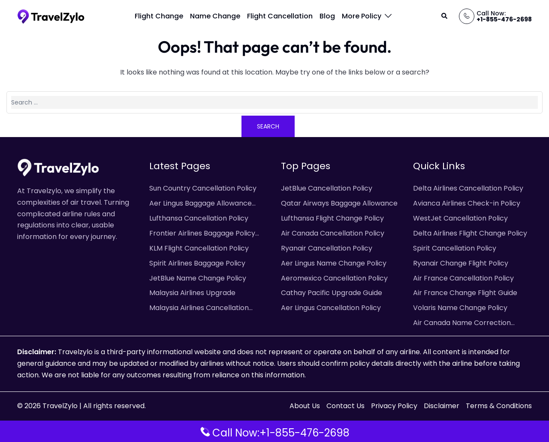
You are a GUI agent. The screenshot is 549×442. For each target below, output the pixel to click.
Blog (327, 16)
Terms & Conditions (499, 406)
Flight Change (159, 16)
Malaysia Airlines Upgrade (192, 293)
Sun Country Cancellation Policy (202, 188)
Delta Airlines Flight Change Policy (470, 233)
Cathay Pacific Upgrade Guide (331, 293)
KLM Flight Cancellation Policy (199, 248)
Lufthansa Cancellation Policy (198, 218)
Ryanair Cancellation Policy (326, 248)
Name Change (215, 16)
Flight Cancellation (280, 16)
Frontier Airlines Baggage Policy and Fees (202, 233)
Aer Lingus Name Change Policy (333, 263)
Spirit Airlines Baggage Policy (197, 263)
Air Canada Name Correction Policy (462, 323)
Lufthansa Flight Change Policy (332, 218)
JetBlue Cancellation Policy (326, 188)
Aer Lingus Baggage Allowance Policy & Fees (200, 203)
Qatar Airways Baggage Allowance (339, 203)
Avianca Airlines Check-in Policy (466, 203)
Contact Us (345, 406)
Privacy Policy (394, 406)
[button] (444, 16)
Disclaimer (441, 406)
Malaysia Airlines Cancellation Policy (199, 308)
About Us (305, 406)
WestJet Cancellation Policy (460, 218)
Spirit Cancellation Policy (454, 248)
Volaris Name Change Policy (460, 308)
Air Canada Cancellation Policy (332, 233)
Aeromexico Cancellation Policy (334, 278)
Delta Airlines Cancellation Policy (468, 188)
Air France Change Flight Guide (465, 293)
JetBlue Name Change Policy (197, 278)
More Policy (361, 16)
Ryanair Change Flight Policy (460, 263)
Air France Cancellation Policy (463, 278)
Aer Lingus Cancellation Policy (331, 308)
